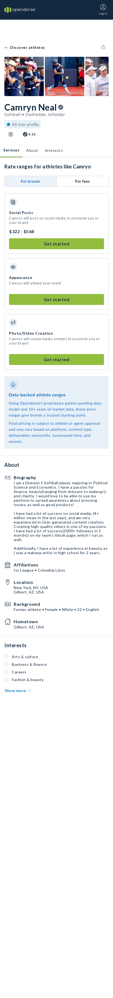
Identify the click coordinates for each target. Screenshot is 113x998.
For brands (30, 181)
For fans (82, 181)
